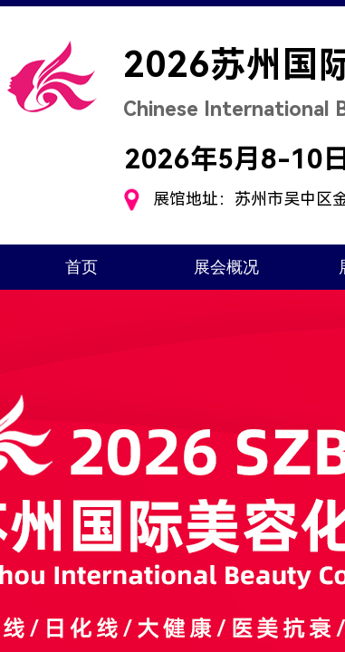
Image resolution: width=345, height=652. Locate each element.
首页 (81, 267)
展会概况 (226, 267)
